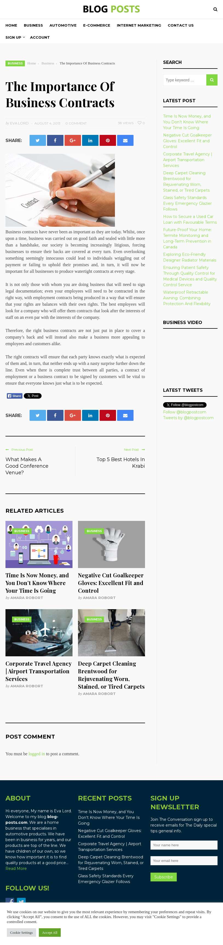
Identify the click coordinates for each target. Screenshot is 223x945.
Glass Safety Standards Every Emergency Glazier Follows (187, 203)
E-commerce (96, 25)
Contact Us (181, 25)
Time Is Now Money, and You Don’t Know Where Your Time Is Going (37, 582)
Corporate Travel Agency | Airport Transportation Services (38, 671)
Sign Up (13, 37)
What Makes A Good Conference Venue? (26, 466)
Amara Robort (26, 597)
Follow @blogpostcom (184, 412)
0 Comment (76, 123)
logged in (36, 753)
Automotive (63, 25)
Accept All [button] (49, 932)
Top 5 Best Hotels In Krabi (120, 462)
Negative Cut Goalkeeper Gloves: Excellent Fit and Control (111, 582)
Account (40, 37)
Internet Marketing (139, 25)
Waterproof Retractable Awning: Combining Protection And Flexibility (187, 298)
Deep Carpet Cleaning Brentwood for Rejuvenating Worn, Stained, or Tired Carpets (111, 675)
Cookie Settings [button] (21, 932)
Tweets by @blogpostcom (188, 417)
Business (33, 25)
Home (11, 25)
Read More (16, 868)
